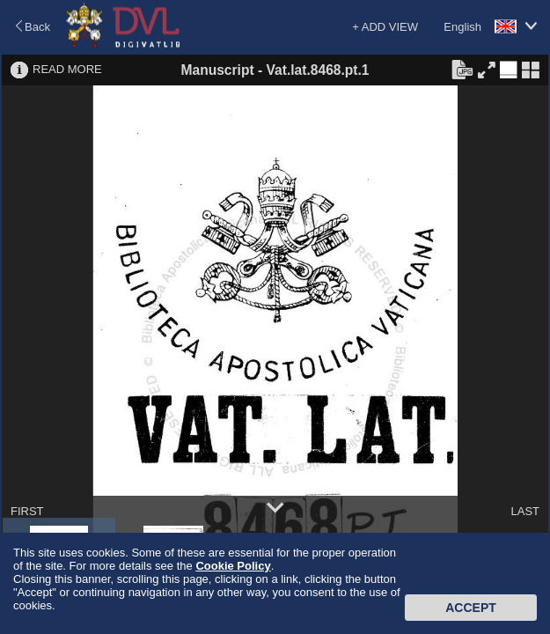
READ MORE (67, 69)
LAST (524, 511)
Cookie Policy (232, 565)
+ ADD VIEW (385, 26)
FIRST (27, 511)
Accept (470, 608)
